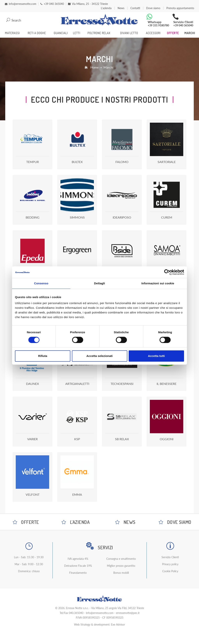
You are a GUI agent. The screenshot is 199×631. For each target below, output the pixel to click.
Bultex (77, 162)
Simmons (77, 217)
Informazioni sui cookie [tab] (157, 283)
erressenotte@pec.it (128, 613)
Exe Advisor (118, 624)
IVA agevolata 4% (78, 558)
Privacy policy (170, 564)
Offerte (173, 33)
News (121, 8)
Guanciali (61, 33)
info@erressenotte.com (99, 613)
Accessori (153, 33)
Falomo (121, 162)
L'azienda (106, 8)
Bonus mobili (121, 572)
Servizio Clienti (170, 557)
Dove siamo (153, 8)
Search (13, 20)
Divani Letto (129, 33)
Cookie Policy (170, 571)
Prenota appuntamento (180, 8)
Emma (77, 494)
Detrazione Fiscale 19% (78, 565)
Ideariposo (122, 217)
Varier (32, 439)
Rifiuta (42, 356)
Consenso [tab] (41, 283)
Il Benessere (166, 383)
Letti (76, 33)
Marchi (189, 33)
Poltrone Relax (98, 33)
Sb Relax (122, 439)
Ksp (77, 439)
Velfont (32, 494)
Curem (166, 217)
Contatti (135, 8)
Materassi (12, 33)
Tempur (32, 162)
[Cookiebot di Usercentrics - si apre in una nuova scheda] (167, 272)
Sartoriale (167, 162)
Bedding (32, 217)
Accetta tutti (156, 356)
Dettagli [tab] (99, 283)
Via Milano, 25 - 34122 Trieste (88, 3)
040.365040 (76, 613)
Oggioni (166, 439)
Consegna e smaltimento (121, 558)
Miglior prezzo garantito (121, 565)
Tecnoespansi (122, 383)
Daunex (32, 383)
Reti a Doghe (37, 33)
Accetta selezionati (99, 356)
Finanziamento (78, 572)
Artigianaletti (77, 383)
